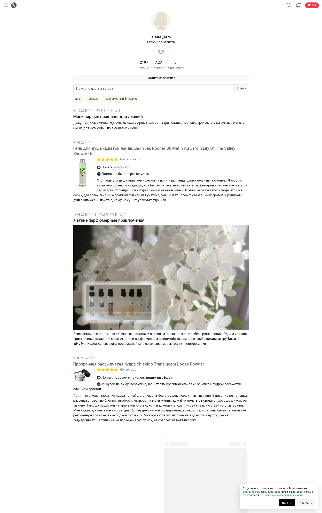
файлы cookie (251, 491)
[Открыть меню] (5, 5)
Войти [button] (312, 5)
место (144, 67)
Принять (287, 502)
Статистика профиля (161, 78)
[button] (288, 5)
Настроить (306, 502)
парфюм (92, 98)
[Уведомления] (297, 5)
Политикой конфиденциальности (283, 495)
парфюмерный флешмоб (121, 98)
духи (78, 98)
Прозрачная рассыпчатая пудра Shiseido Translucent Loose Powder (138, 364)
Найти (241, 88)
